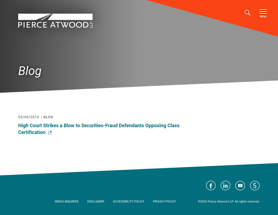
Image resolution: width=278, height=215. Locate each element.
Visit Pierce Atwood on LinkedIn (225, 186)
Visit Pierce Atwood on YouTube (240, 186)
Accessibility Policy (128, 201)
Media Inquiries (66, 201)
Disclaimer (95, 201)
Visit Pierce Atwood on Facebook (211, 186)
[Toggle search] (247, 13)
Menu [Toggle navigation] (263, 13)
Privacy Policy (164, 201)
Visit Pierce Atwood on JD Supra (255, 186)
